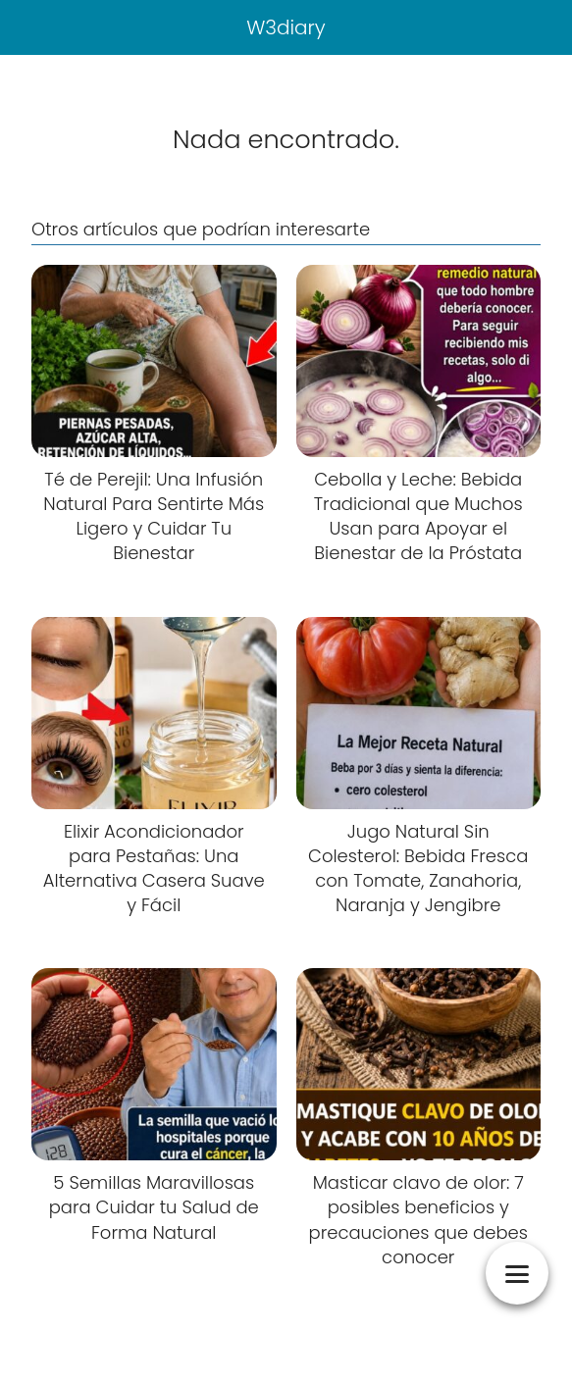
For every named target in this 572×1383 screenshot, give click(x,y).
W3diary (286, 27)
